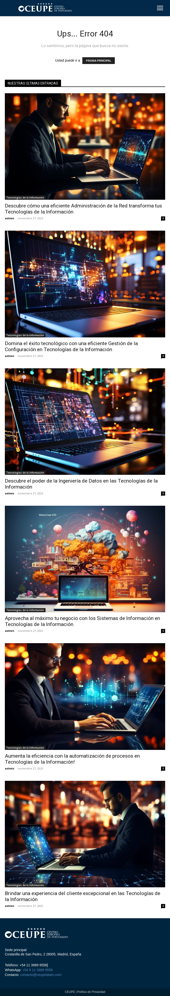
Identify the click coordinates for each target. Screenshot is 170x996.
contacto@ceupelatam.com (40, 975)
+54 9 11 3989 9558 (37, 970)
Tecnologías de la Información (25, 197)
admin (9, 218)
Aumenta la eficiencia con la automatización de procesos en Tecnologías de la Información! (72, 759)
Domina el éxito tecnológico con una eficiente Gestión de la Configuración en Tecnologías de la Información (71, 346)
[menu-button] (160, 9)
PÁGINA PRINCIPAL (98, 60)
